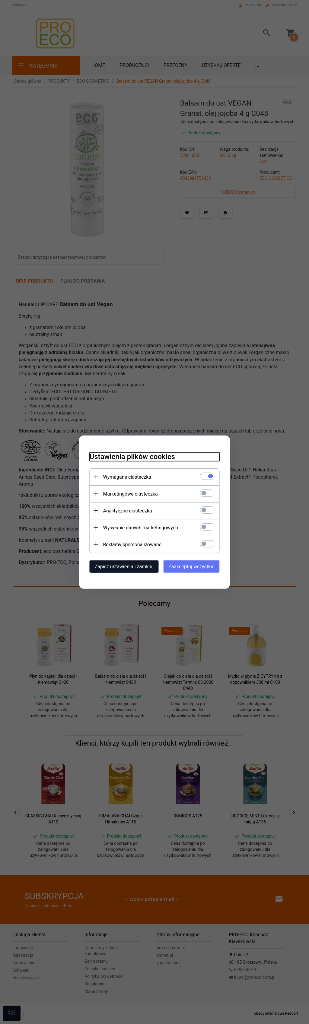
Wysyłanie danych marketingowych (136, 527)
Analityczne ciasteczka (123, 510)
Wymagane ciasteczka (123, 476)
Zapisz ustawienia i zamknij (119, 566)
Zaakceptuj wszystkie (196, 566)
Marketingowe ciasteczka (126, 493)
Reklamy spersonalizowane (128, 544)
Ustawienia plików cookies (127, 456)
